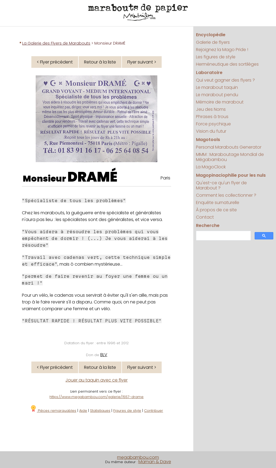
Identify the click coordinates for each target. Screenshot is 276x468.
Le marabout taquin (217, 87)
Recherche (208, 225)
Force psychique (213, 124)
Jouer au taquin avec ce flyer (96, 380)
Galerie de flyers (213, 42)
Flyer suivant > (141, 62)
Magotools (208, 139)
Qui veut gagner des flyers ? (225, 80)
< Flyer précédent (55, 62)
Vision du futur (211, 131)
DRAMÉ (92, 177)
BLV (103, 355)
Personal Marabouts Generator (228, 147)
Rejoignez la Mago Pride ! (222, 49)
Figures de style (127, 410)
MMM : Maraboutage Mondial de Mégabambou (230, 157)
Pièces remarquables (53, 410)
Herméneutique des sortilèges (227, 64)
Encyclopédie (210, 35)
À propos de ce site (216, 210)
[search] (223, 235)
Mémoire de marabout (220, 102)
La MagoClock (211, 167)
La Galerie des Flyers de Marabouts (56, 43)
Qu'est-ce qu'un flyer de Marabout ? (221, 185)
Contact (205, 217)
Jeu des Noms (211, 109)
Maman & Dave (154, 462)
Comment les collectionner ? (226, 195)
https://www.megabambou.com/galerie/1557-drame (96, 396)
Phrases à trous (212, 116)
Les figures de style (215, 57)
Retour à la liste (100, 62)
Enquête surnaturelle (217, 202)
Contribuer (153, 410)
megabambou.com (138, 457)
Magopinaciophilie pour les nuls (231, 175)
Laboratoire (209, 72)
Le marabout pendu (217, 95)
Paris (165, 178)
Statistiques (100, 410)
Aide (83, 410)
